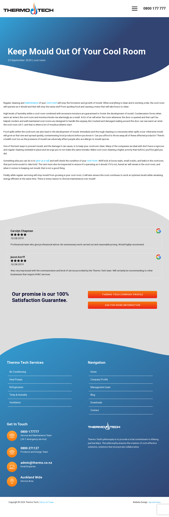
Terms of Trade (47, 501)
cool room (40, 60)
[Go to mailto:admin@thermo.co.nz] (40, 466)
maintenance (31, 102)
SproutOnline (154, 501)
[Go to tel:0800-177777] (40, 435)
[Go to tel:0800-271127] (40, 451)
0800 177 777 (154, 8)
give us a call (42, 160)
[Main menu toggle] (134, 8)
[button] (122, 294)
